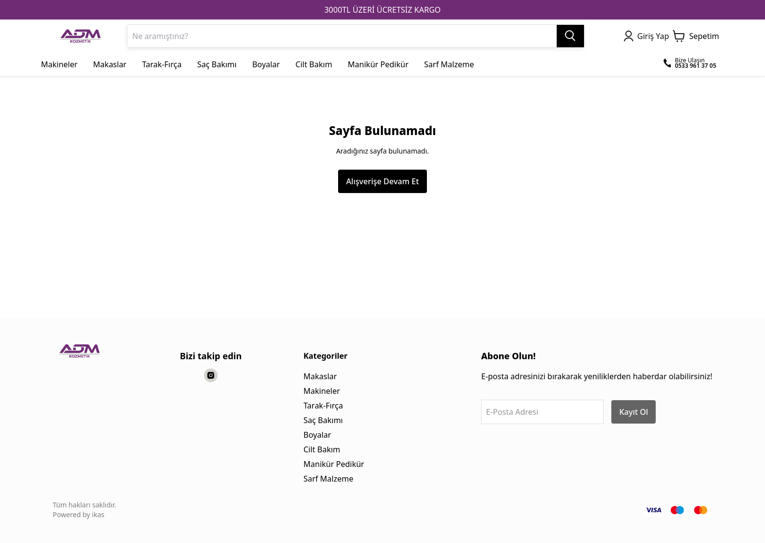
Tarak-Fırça (323, 405)
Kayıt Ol (633, 412)
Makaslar (320, 376)
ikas (98, 514)
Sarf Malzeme (328, 478)
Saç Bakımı (323, 420)
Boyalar (317, 434)
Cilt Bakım (321, 449)
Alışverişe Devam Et (382, 181)
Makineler (321, 391)
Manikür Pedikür (333, 464)
